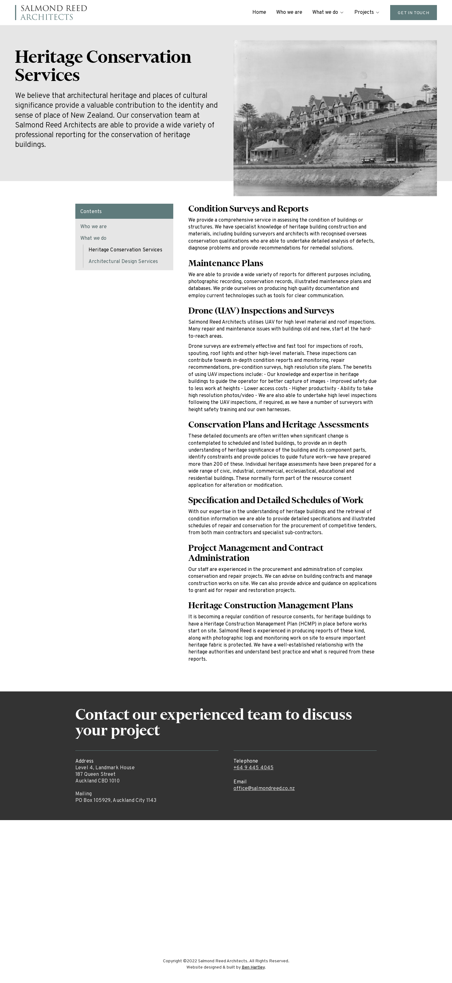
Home (259, 12)
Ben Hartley (253, 967)
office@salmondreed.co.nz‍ (264, 789)
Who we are (289, 12)
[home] (51, 12)
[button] (328, 12)
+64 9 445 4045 (253, 768)
